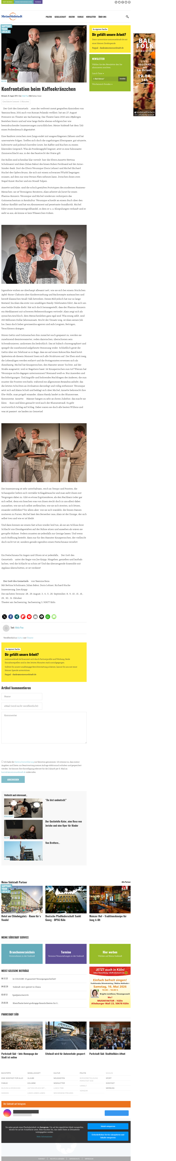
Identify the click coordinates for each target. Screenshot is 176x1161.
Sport (109, 1078)
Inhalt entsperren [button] (108, 1126)
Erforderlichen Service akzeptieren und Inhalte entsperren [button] (108, 1136)
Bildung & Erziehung (10, 1088)
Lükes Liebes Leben (36, 1093)
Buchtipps (6, 1073)
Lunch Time (97, 73)
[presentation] (22, 752)
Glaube (31, 1078)
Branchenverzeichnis (23, 2)
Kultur (72, 17)
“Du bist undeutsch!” (56, 800)
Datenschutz (74, 1159)
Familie (80, 17)
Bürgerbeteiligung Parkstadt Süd (89, 1079)
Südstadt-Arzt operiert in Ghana (27, 987)
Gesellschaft (60, 17)
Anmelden (122, 79)
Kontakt (41, 1159)
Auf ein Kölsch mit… (37, 1088)
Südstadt (110, 1083)
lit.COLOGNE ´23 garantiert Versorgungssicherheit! (34, 979)
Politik (49, 17)
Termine (38, 2)
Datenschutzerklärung (24, 762)
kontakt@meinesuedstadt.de (13, 772)
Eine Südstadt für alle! (12, 1078)
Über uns (102, 17)
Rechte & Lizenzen (57, 1159)
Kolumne (32, 1083)
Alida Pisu (25, 96)
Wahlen (109, 1073)
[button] (4, 616)
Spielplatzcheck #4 (20, 995)
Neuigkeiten (59, 1078)
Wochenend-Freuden (101, 84)
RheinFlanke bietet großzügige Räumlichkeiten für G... (36, 1003)
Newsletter (91, 17)
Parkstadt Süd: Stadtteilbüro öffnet (107, 1054)
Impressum (89, 1159)
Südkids (5, 1093)
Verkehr (84, 1091)
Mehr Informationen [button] (44, 1137)
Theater (30, 638)
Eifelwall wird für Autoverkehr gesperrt (65, 1054)
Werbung (110, 1088)
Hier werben (8, 2)
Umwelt (83, 1086)
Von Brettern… (52, 843)
